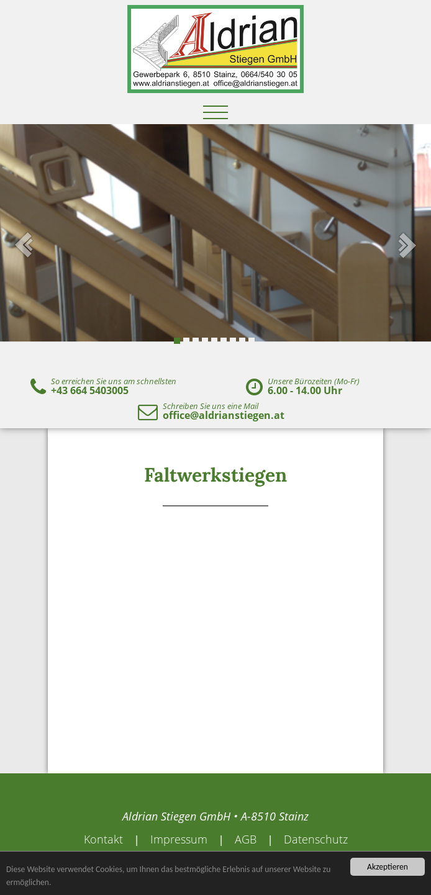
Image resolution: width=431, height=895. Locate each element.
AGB (245, 839)
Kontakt (103, 839)
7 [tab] (233, 341)
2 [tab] (186, 341)
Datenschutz (316, 839)
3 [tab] (196, 341)
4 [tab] (205, 341)
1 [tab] (177, 341)
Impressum (178, 839)
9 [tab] (251, 341)
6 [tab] (223, 341)
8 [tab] (242, 341)
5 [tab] (214, 341)
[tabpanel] (215, 245)
